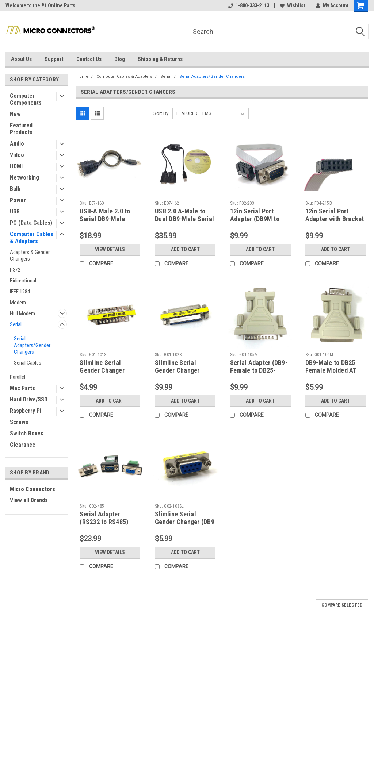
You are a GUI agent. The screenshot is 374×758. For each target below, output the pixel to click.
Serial (16, 324)
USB (15, 211)
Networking (24, 177)
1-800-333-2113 (248, 5)
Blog (119, 59)
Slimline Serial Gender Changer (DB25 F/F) (177, 370)
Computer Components (26, 99)
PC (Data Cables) (31, 222)
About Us (21, 59)
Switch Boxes (26, 433)
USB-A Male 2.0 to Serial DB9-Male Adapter (105, 218)
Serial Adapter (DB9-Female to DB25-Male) (258, 370)
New (15, 114)
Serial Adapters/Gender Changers (32, 345)
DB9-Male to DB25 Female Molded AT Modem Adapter (330, 370)
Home (82, 76)
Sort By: (161, 113)
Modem (18, 302)
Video (17, 154)
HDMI (16, 166)
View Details (110, 249)
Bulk (15, 188)
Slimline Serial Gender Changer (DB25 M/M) (102, 370)
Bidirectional (23, 280)
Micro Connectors (32, 489)
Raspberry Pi (25, 410)
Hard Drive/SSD (28, 399)
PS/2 (15, 269)
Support (54, 59)
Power (18, 200)
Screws (19, 422)
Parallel (17, 377)
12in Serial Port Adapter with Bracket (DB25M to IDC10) (334, 218)
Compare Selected (341, 605)
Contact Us (89, 59)
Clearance (22, 444)
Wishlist (292, 5)
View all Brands (29, 500)
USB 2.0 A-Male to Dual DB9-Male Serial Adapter (184, 218)
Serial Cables (27, 362)
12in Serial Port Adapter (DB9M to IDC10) (254, 218)
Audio (17, 143)
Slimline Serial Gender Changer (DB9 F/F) (184, 521)
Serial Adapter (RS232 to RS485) (104, 518)
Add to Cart (185, 249)
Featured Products (21, 129)
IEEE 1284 (20, 291)
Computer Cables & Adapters (31, 238)
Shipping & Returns (160, 59)
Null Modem (22, 313)
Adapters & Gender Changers (30, 255)
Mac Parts (22, 388)
